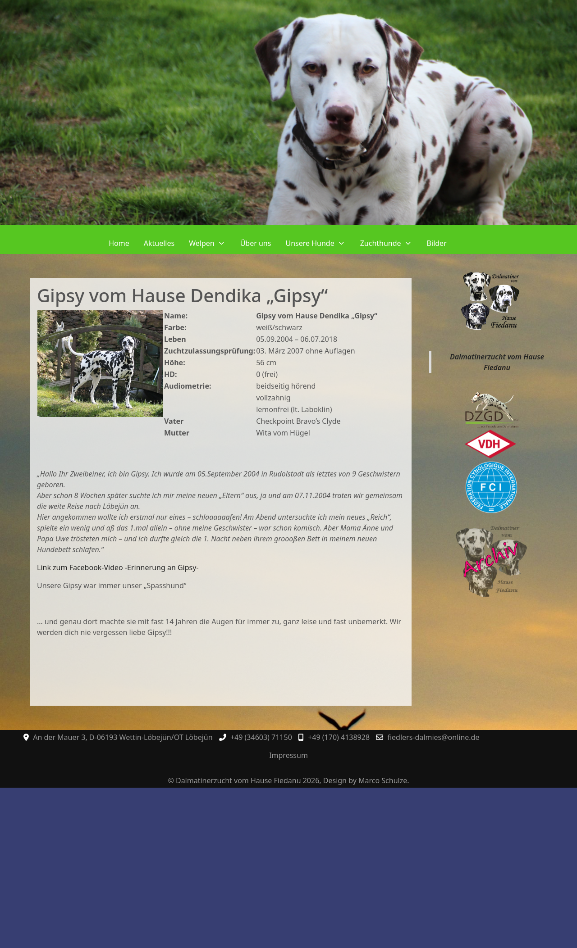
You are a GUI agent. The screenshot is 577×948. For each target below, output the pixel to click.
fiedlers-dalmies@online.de (433, 737)
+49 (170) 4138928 (339, 737)
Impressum (288, 755)
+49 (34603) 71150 (261, 737)
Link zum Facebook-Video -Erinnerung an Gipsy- (118, 567)
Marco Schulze (382, 780)
